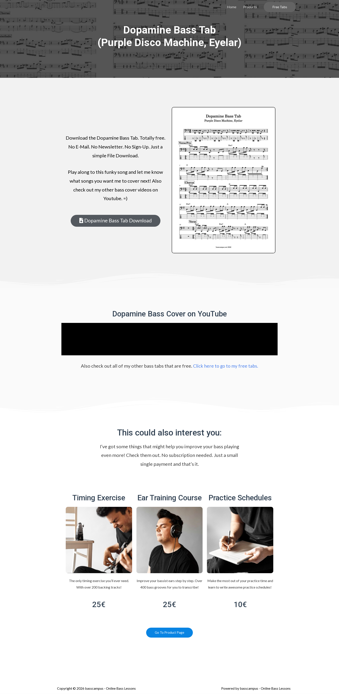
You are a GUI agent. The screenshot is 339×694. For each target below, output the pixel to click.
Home (231, 7)
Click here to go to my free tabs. (225, 366)
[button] (115, 221)
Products (250, 7)
